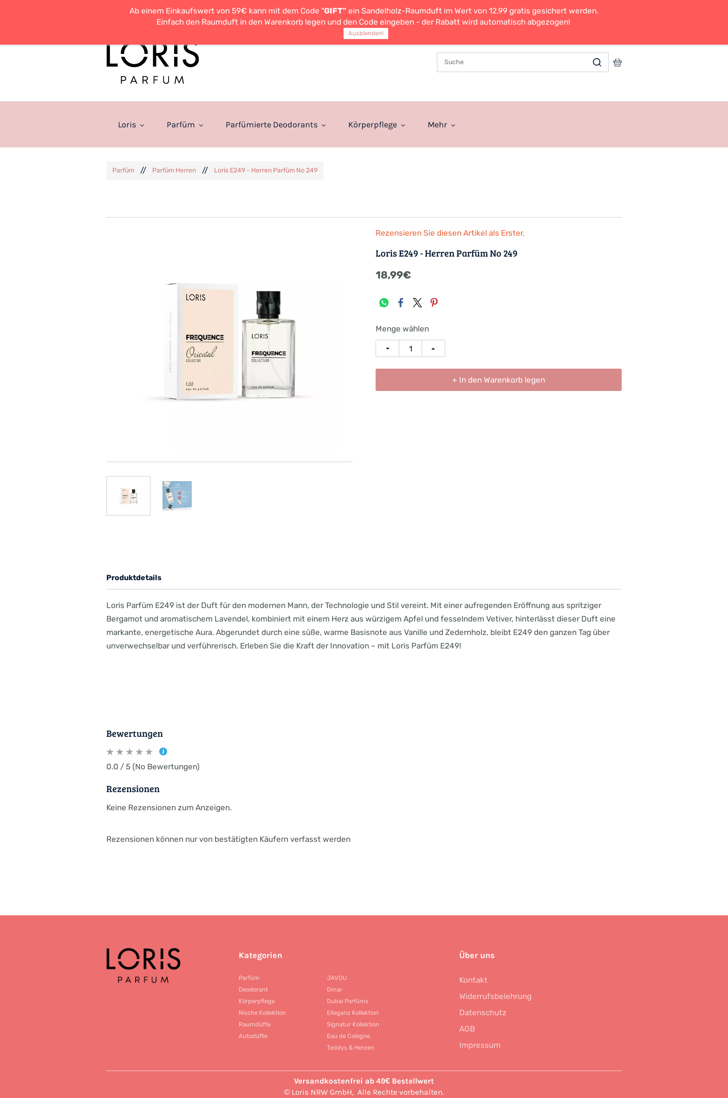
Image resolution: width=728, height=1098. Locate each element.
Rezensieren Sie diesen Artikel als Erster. (450, 228)
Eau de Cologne (348, 1031)
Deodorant (253, 984)
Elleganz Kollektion (353, 1008)
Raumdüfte (255, 1019)
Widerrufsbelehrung (495, 991)
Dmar (334, 984)
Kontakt (473, 975)
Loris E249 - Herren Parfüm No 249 (266, 166)
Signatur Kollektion (353, 1019)
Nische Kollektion (262, 1008)
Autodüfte (253, 1031)
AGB (467, 1024)
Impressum (479, 1040)
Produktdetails (134, 573)
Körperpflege (257, 996)
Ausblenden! (366, 33)
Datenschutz (483, 1007)
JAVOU (337, 973)
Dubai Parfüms (348, 996)
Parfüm (123, 166)
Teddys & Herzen (350, 1042)
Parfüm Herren (174, 166)
